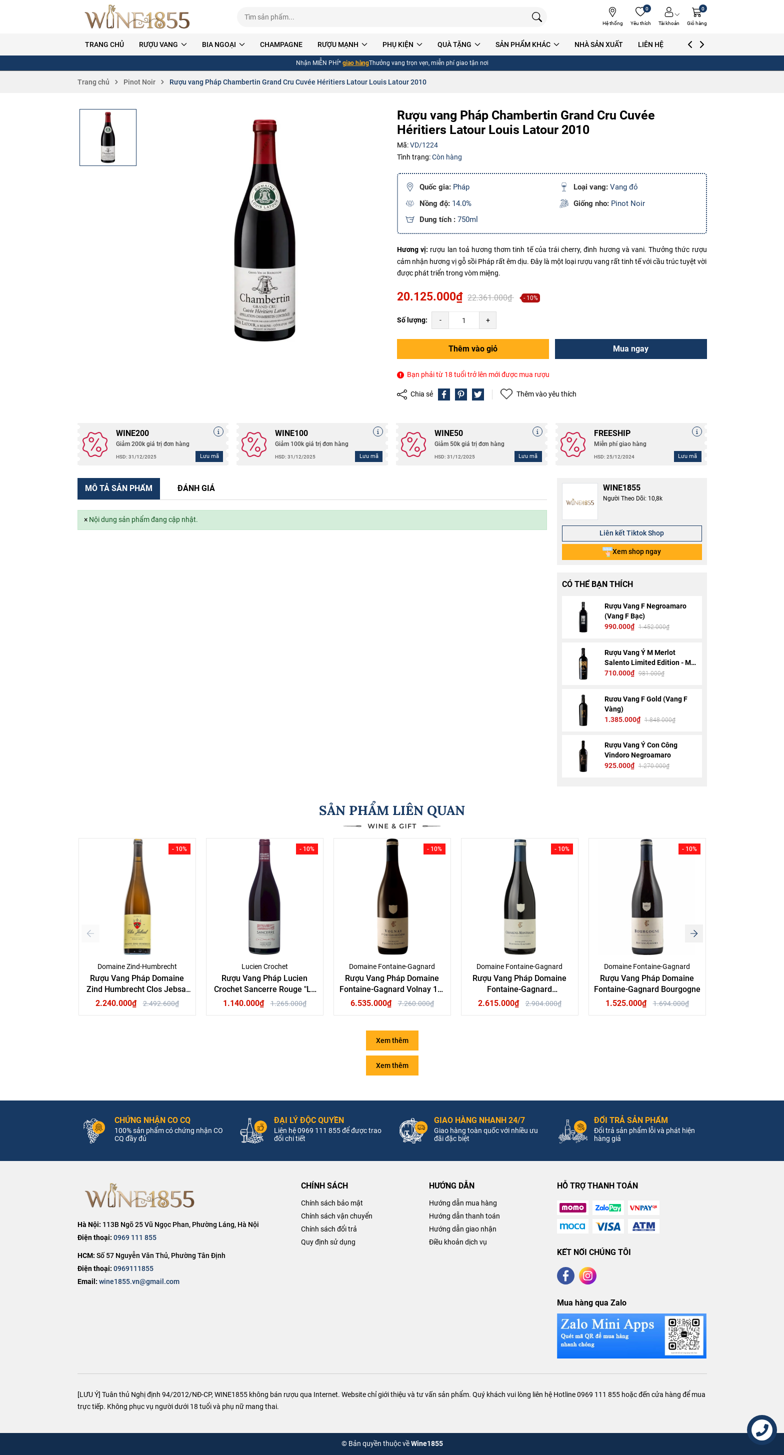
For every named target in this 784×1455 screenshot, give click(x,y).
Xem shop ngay (631, 552)
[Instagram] (587, 1275)
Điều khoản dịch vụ (458, 1242)
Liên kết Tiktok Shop (632, 533)
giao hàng (355, 63)
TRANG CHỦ (122, 44)
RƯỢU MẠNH (361, 44)
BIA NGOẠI (241, 44)
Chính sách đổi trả (329, 1229)
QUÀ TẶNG (477, 44)
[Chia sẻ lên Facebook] (444, 394)
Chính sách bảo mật (332, 1203)
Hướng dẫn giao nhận (462, 1229)
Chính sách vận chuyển (336, 1216)
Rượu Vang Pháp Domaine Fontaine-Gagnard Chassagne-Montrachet (519, 990)
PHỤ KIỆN (420, 44)
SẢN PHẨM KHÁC (546, 44)
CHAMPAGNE (299, 44)
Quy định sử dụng (328, 1242)
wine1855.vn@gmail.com (139, 1282)
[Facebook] (565, 1275)
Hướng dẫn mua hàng (463, 1203)
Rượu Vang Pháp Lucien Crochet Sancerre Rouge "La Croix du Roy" (265, 990)
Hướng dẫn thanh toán (464, 1216)
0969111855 (134, 1268)
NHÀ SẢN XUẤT (616, 44)
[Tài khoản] (669, 17)
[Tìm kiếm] (537, 17)
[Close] (86, 520)
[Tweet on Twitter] (478, 394)
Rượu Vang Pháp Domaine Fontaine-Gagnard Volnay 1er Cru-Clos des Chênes (392, 990)
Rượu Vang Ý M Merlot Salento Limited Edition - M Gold (647, 662)
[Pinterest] (461, 394)
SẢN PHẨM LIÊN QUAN (392, 810)
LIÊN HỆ (669, 44)
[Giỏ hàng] (697, 17)
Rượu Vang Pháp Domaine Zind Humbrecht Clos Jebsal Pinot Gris (137, 990)
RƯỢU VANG (181, 44)
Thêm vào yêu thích (538, 394)
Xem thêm (392, 1040)
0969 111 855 (135, 1238)
